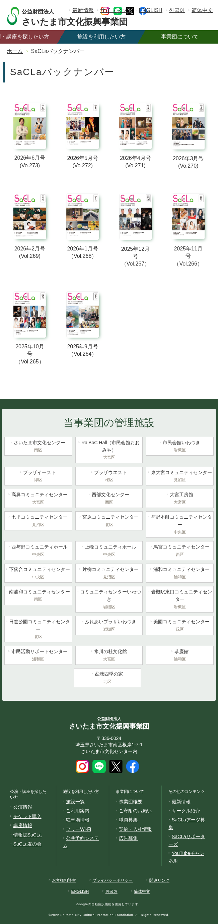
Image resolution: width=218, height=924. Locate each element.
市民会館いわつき (180, 447)
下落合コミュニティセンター (38, 574)
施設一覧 (75, 801)
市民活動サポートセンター (38, 656)
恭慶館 (180, 656)
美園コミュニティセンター (180, 626)
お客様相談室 (64, 880)
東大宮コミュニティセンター (180, 477)
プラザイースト (38, 477)
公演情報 (22, 807)
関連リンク (159, 880)
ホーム (15, 51)
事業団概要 (130, 801)
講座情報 (22, 825)
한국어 (177, 10)
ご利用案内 (77, 810)
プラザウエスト (109, 477)
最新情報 (83, 10)
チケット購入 (27, 816)
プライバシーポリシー (112, 880)
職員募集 (128, 819)
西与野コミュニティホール (38, 551)
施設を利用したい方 (101, 37)
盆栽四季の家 (107, 678)
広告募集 (128, 838)
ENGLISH (150, 10)
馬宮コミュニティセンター (180, 551)
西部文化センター (109, 499)
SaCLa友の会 (27, 844)
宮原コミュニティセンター (109, 521)
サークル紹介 (186, 810)
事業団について (180, 37)
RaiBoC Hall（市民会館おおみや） (109, 450)
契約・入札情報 (135, 829)
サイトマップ (116, 10)
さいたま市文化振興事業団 (81, 16)
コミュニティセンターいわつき (109, 600)
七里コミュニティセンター (38, 521)
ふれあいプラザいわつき (109, 626)
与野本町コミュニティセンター (180, 525)
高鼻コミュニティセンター (38, 499)
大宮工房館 (180, 499)
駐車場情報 (77, 819)
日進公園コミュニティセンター (38, 629)
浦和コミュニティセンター (180, 574)
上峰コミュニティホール (109, 551)
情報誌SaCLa (27, 835)
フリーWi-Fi (78, 829)
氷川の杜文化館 (109, 656)
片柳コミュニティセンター (109, 574)
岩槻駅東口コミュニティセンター (180, 600)
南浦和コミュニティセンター (38, 596)
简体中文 (202, 10)
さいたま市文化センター (38, 447)
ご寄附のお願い (135, 810)
